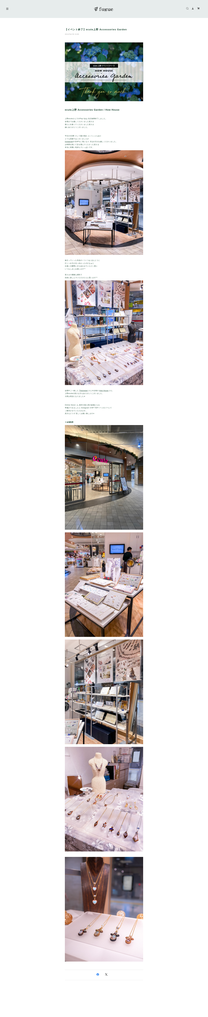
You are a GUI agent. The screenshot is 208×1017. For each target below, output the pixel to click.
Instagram (69, 142)
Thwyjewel (83, 391)
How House (104, 391)
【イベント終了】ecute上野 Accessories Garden (96, 29)
